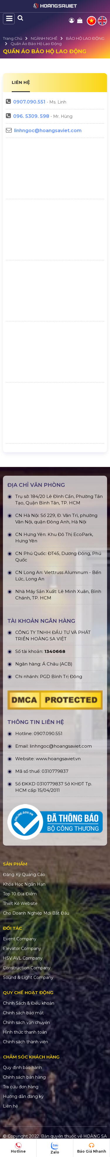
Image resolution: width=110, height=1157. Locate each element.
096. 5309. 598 (31, 116)
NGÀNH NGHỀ (44, 38)
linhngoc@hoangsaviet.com (48, 130)
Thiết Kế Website (20, 903)
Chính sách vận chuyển (26, 1022)
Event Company (19, 939)
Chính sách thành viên (25, 1041)
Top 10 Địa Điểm (20, 893)
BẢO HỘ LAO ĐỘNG (85, 38)
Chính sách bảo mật (23, 1012)
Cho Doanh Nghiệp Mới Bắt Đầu (36, 913)
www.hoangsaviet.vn (58, 758)
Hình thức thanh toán (25, 1032)
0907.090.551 (29, 102)
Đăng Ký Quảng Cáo (24, 874)
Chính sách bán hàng (24, 1077)
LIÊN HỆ (21, 82)
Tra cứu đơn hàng (20, 1086)
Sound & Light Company (28, 977)
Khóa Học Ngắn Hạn (24, 884)
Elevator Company (22, 948)
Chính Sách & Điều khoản (28, 1003)
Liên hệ (10, 1106)
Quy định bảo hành (22, 1067)
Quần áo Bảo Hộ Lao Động (36, 43)
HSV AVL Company (23, 958)
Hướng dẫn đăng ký (23, 1096)
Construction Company (26, 967)
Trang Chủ (12, 38)
